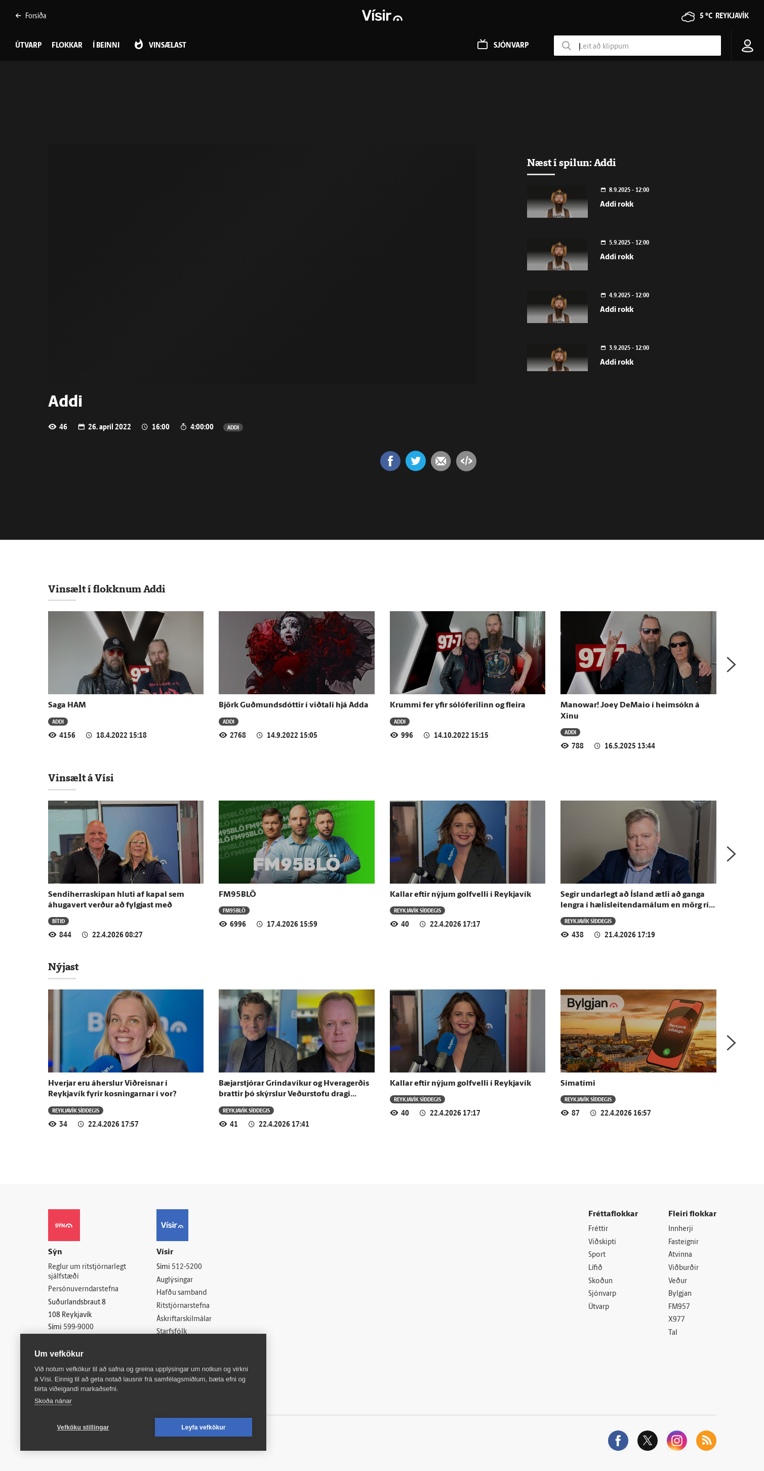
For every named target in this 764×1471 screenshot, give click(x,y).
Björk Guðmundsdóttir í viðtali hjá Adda (294, 705)
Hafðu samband (181, 1293)
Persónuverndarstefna (83, 1289)
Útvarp (598, 1307)
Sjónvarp (602, 1294)
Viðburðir (683, 1268)
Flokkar (67, 46)
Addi (233, 427)
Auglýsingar (174, 1280)
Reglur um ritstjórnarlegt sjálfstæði (87, 1272)
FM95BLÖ (237, 895)
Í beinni (106, 46)
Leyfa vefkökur (203, 1427)
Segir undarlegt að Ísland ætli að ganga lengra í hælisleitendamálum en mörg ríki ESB (638, 906)
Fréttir (598, 1229)
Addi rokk (616, 205)
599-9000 (78, 1327)
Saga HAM (67, 705)
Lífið (595, 1268)
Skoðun (600, 1281)
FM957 (679, 1307)
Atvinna (680, 1255)
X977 (676, 1320)
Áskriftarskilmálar (184, 1319)
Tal (672, 1333)
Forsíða (30, 15)
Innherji (680, 1229)
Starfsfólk (171, 1332)
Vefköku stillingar (83, 1427)
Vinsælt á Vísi (81, 777)
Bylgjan (680, 1294)
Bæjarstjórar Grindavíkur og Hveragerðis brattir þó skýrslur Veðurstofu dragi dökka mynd (294, 1094)
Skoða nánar (53, 1401)
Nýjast (63, 966)
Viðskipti (602, 1242)
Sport (597, 1255)
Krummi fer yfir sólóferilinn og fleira (458, 705)
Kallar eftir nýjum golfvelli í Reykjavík (460, 895)
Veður (677, 1281)
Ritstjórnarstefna (183, 1306)
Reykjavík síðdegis (417, 910)
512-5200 (187, 1267)
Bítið (58, 921)
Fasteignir (683, 1242)
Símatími (577, 1084)
